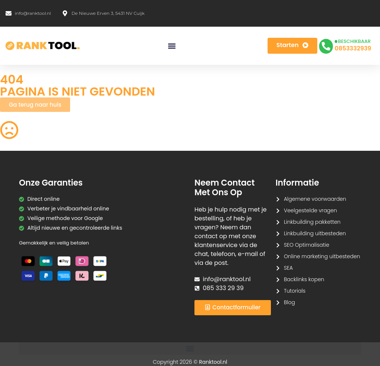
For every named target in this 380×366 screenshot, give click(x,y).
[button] (172, 46)
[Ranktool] (43, 46)
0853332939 (353, 48)
